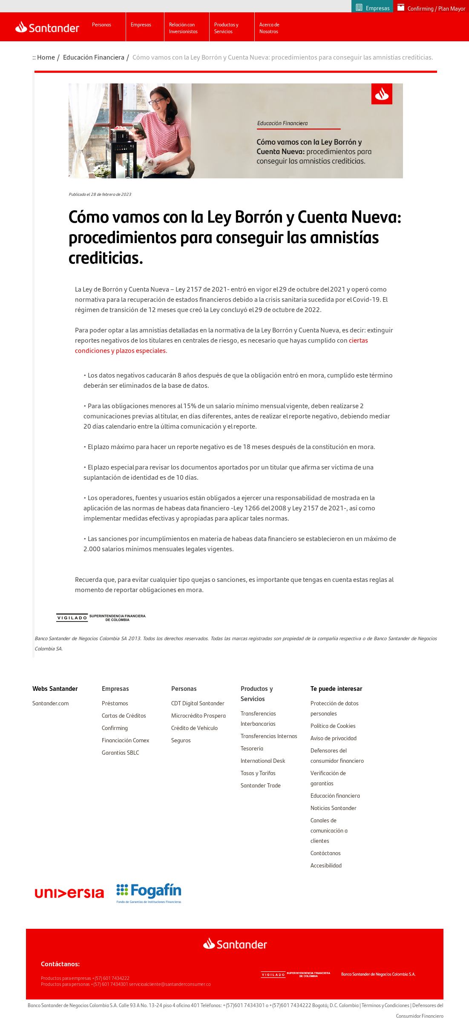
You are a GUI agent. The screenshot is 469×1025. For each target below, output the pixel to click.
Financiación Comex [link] (125, 740)
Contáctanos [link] (326, 852)
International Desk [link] (263, 760)
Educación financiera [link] (335, 795)
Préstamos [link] (115, 703)
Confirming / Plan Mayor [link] (437, 8)
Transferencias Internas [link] (269, 735)
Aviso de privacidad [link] (334, 737)
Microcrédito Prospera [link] (198, 715)
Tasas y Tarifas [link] (258, 772)
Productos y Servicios (226, 27)
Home (46, 57)
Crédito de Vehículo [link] (194, 727)
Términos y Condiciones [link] (385, 1005)
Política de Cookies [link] (333, 725)
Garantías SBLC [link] (120, 752)
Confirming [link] (115, 727)
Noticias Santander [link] (334, 807)
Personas (101, 24)
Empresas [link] (378, 8)
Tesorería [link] (252, 748)
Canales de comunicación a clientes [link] (329, 830)
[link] (55, 688)
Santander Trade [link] (261, 785)
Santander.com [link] (50, 703)
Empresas (141, 24)
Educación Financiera (93, 57)
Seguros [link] (181, 740)
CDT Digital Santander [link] (197, 703)
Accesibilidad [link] (326, 865)
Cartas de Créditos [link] (124, 715)
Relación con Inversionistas (183, 27)
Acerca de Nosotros (269, 27)
